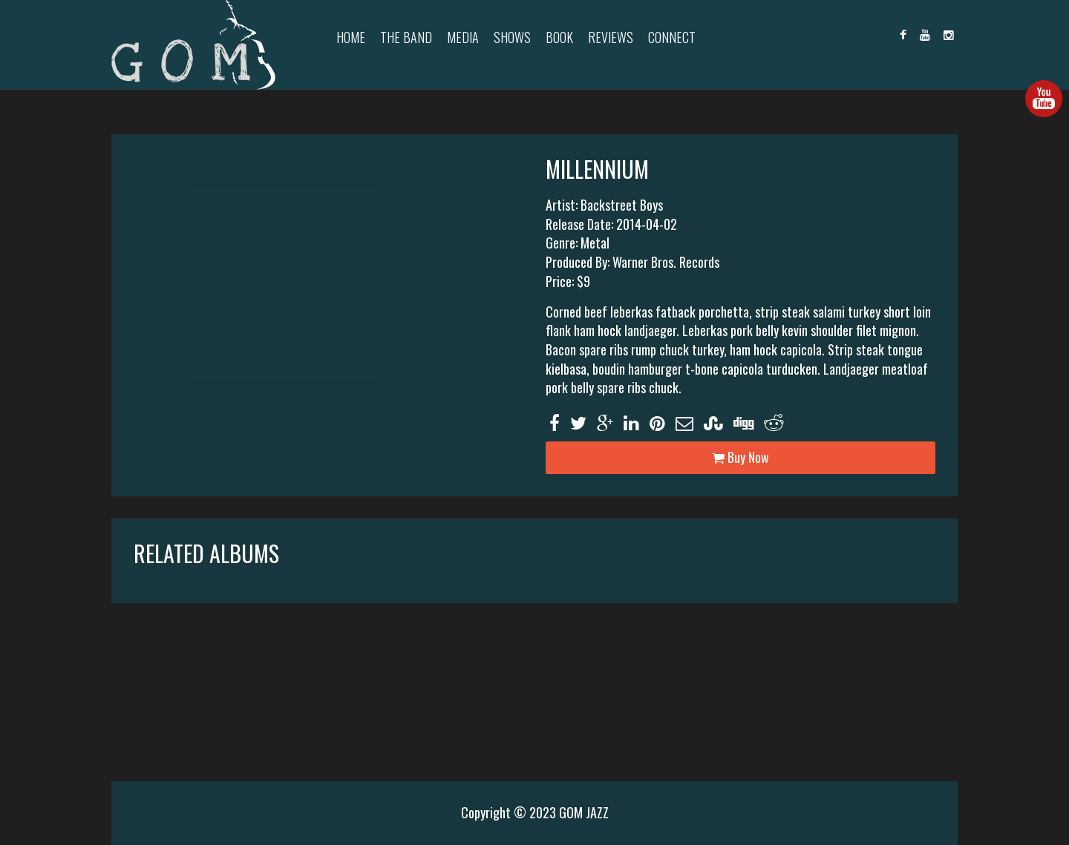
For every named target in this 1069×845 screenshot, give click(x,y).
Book (559, 37)
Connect (672, 37)
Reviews (610, 37)
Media (463, 37)
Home (350, 37)
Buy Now (740, 457)
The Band (406, 37)
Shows (512, 37)
